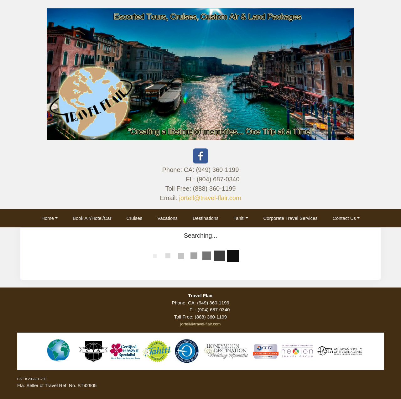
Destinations (206, 218)
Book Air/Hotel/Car (92, 218)
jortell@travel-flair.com (210, 197)
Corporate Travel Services (290, 218)
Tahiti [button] (239, 218)
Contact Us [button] (344, 218)
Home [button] (47, 218)
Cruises (134, 218)
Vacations (167, 218)
